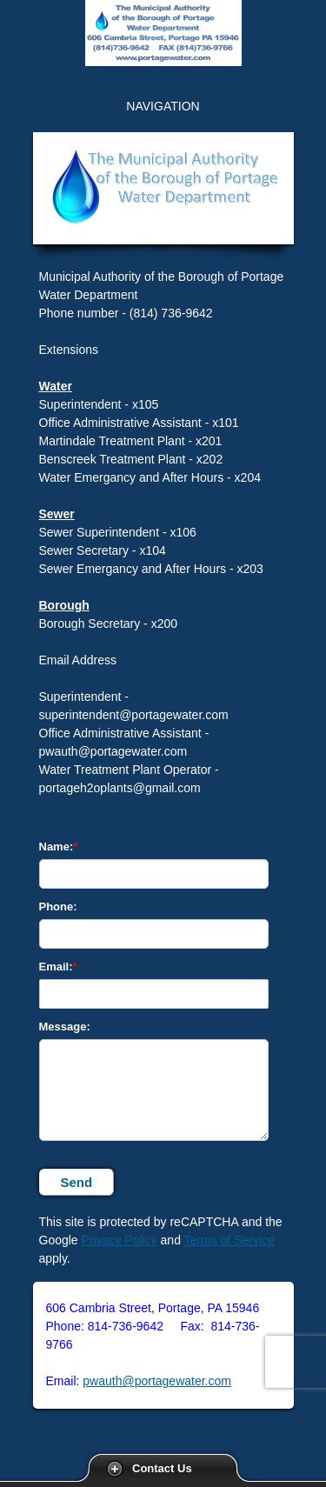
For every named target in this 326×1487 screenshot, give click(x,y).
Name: (56, 846)
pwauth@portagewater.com (157, 1381)
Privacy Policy (119, 1240)
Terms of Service (229, 1240)
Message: (64, 1026)
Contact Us (162, 1468)
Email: (56, 966)
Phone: (58, 906)
